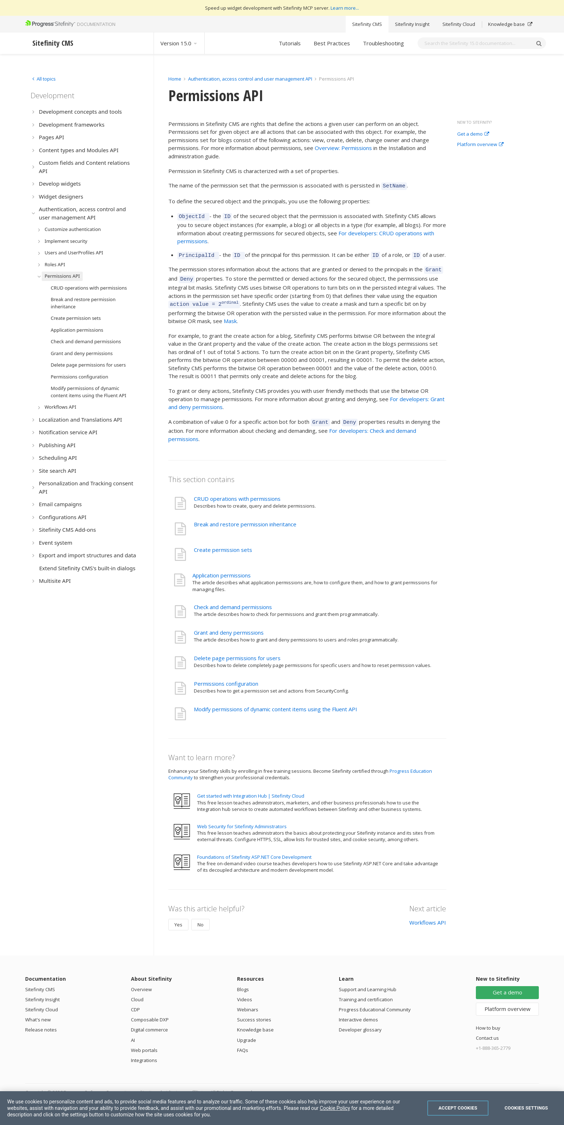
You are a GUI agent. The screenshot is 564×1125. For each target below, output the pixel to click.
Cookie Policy (335, 1108)
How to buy (488, 1020)
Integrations (144, 1052)
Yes (178, 917)
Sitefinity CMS (367, 24)
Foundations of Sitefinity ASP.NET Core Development (254, 849)
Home (174, 79)
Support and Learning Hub (367, 982)
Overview (141, 982)
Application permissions (221, 567)
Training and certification (366, 992)
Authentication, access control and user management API (250, 79)
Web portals (144, 1042)
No (200, 917)
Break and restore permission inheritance (245, 516)
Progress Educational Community (375, 1002)
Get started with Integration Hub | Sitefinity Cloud (250, 788)
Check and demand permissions (233, 599)
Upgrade (246, 1032)
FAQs (242, 1042)
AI (133, 1032)
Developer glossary (360, 1022)
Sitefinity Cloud (458, 24)
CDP (135, 1002)
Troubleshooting (383, 43)
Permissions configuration (226, 676)
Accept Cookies (457, 1108)
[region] (282, 1108)
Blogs (243, 982)
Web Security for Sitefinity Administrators (242, 819)
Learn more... (345, 8)
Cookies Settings (526, 1108)
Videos (244, 992)
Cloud (137, 992)
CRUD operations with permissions (237, 491)
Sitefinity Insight (412, 24)
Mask (230, 314)
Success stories (254, 1012)
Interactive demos (358, 1012)
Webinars (247, 1002)
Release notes (41, 1022)
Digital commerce (149, 1022)
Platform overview (480, 145)
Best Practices (332, 43)
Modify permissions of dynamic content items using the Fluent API (275, 701)
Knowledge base (510, 24)
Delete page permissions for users (237, 650)
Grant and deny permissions (229, 625)
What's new (38, 1012)
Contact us (487, 1030)
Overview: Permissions (343, 147)
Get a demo (473, 134)
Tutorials (290, 43)
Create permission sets (223, 542)
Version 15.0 (179, 43)
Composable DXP (150, 1012)
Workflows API (427, 914)
